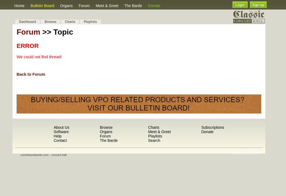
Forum (84, 6)
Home (19, 6)
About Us (61, 127)
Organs (66, 6)
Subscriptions (212, 127)
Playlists (90, 22)
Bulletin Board (42, 6)
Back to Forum (31, 74)
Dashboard (27, 22)
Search (154, 140)
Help (57, 136)
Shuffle (237, 153)
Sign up (258, 5)
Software (61, 132)
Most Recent (251, 153)
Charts (70, 22)
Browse (50, 22)
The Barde (133, 6)
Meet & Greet (107, 6)
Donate (154, 6)
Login (239, 5)
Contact (60, 140)
